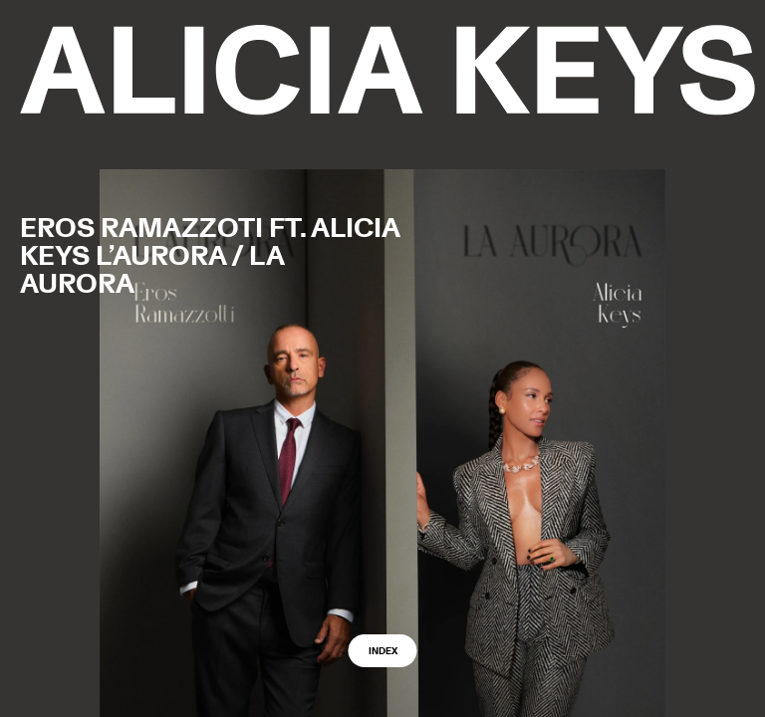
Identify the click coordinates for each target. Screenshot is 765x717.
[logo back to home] (387, 70)
